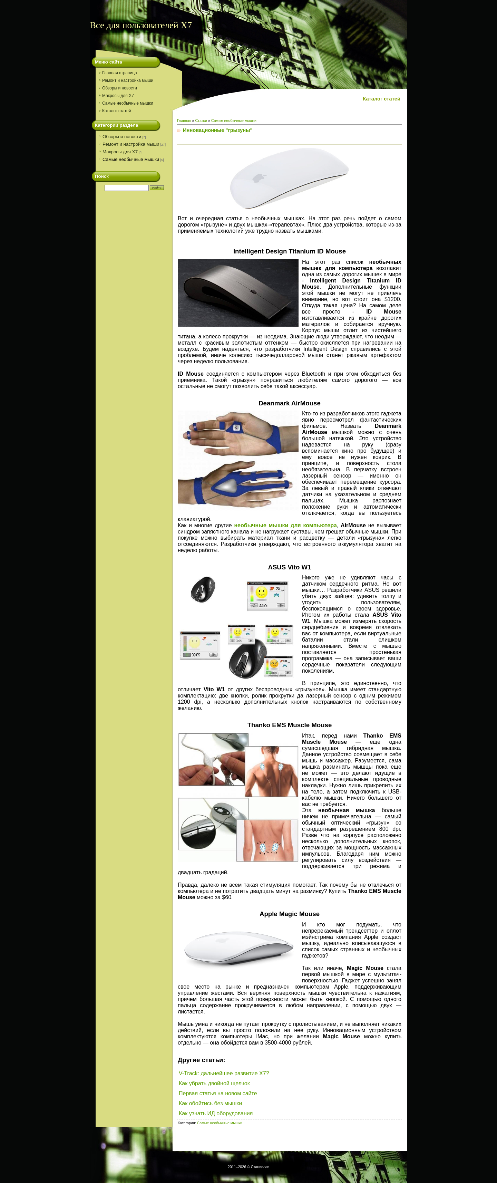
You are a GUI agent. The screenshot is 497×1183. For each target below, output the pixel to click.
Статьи (201, 120)
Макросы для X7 (120, 151)
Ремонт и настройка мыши (131, 144)
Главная (184, 120)
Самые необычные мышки (131, 159)
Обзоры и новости (122, 136)
